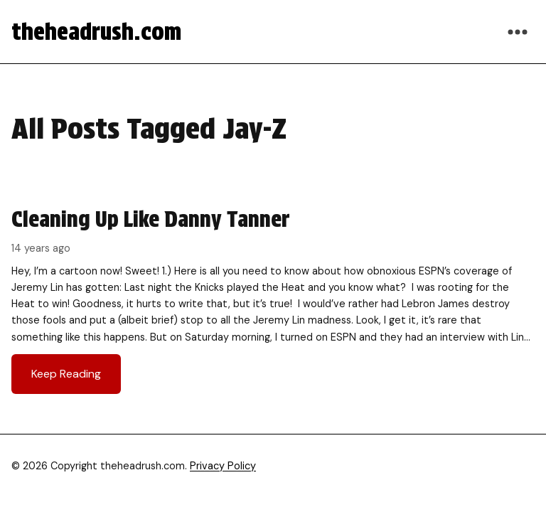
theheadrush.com (96, 32)
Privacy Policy (223, 465)
